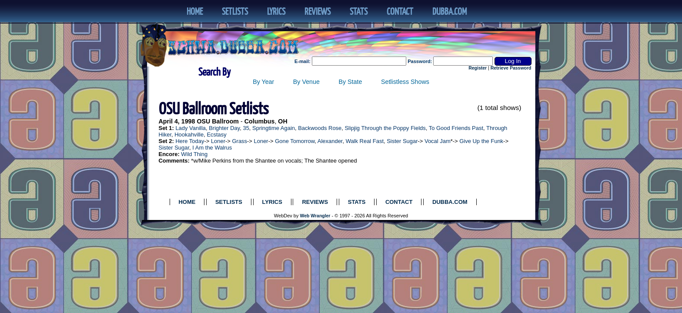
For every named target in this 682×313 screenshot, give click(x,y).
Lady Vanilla (190, 128)
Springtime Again (273, 128)
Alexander (330, 141)
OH (282, 121)
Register (477, 68)
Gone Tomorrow (294, 141)
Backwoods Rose (319, 128)
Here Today (189, 141)
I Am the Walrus (212, 147)
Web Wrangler (315, 215)
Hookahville (189, 134)
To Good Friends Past (456, 128)
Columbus (259, 121)
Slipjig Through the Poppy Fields (384, 128)
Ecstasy (216, 134)
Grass (239, 141)
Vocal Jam (438, 141)
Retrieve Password (511, 68)
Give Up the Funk (481, 141)
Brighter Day (224, 128)
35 (246, 128)
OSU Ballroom (218, 121)
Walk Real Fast (365, 141)
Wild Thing (194, 154)
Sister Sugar (402, 141)
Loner (218, 141)
